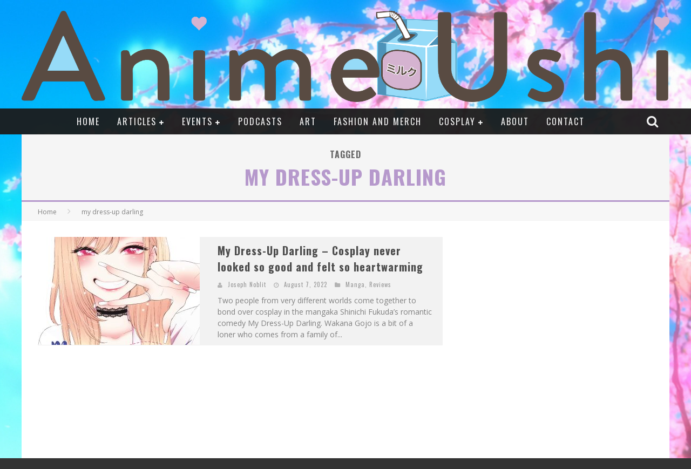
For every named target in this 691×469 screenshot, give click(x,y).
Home (88, 121)
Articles (137, 121)
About (515, 121)
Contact (565, 121)
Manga (355, 284)
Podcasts (260, 121)
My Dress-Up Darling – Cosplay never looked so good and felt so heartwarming (320, 258)
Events (197, 121)
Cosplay (457, 121)
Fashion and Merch (378, 121)
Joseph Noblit (247, 284)
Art (308, 121)
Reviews (380, 284)
